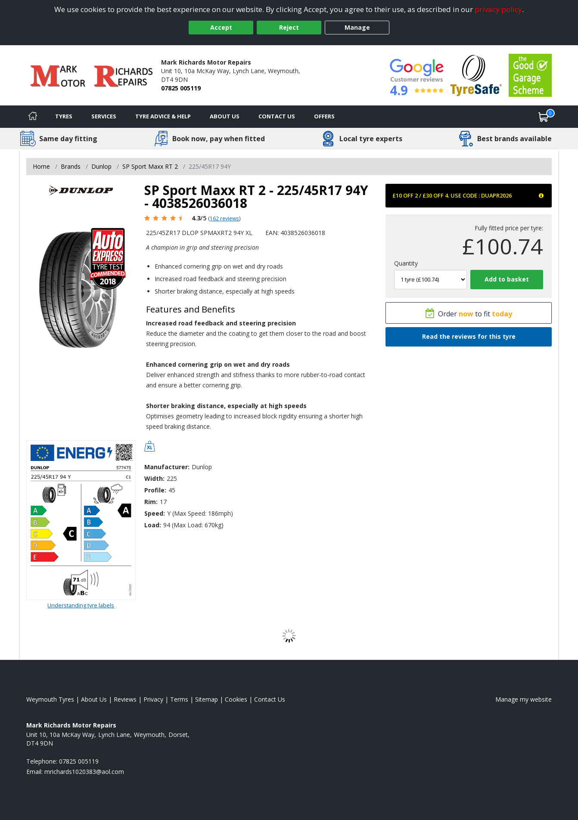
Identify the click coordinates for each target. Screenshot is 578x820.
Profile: (155, 490)
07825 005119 (181, 88)
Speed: (154, 513)
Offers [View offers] (324, 116)
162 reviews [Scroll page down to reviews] (224, 218)
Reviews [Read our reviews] (125, 699)
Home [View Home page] (41, 166)
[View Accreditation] (476, 75)
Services (103, 116)
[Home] (33, 116)
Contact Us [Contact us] (276, 116)
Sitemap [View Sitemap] (206, 699)
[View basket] (543, 116)
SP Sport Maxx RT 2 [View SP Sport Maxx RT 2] (150, 166)
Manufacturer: (167, 467)
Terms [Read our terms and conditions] (179, 699)
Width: (154, 478)
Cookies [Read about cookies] (236, 699)
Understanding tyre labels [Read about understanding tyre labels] (80, 605)
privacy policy (498, 9)
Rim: (151, 502)
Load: (152, 525)
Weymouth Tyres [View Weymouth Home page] (50, 699)
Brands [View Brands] (71, 166)
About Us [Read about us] (94, 699)
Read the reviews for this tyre (469, 336)
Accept (221, 27)
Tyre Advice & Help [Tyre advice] (163, 116)
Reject (289, 27)
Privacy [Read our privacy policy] (153, 699)
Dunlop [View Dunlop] (101, 166)
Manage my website (523, 699)
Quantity (406, 263)
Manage (357, 27)
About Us (224, 116)
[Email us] (84, 771)
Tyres (63, 116)
